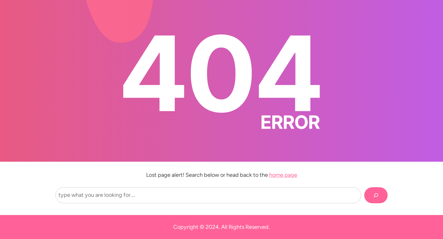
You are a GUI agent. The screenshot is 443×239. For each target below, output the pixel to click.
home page (283, 175)
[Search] (376, 195)
